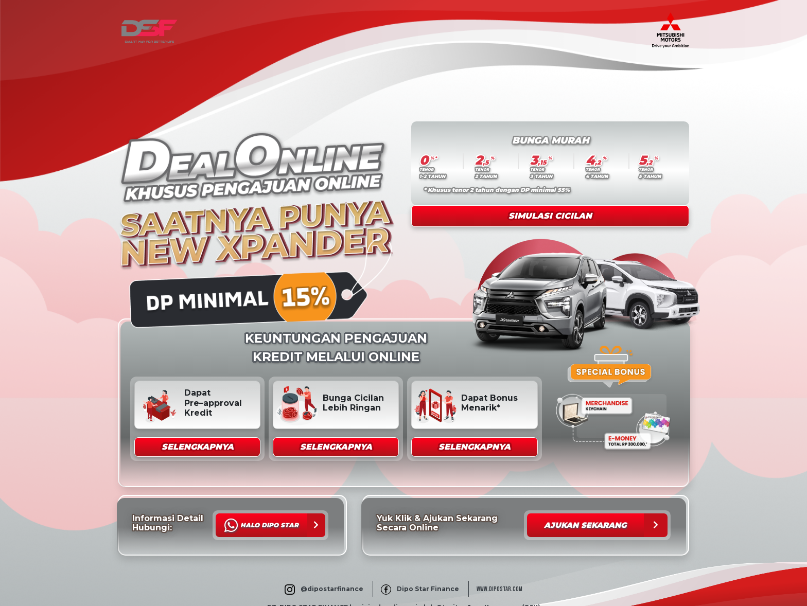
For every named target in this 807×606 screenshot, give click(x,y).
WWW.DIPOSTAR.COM (499, 589)
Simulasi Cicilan (550, 216)
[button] (197, 447)
